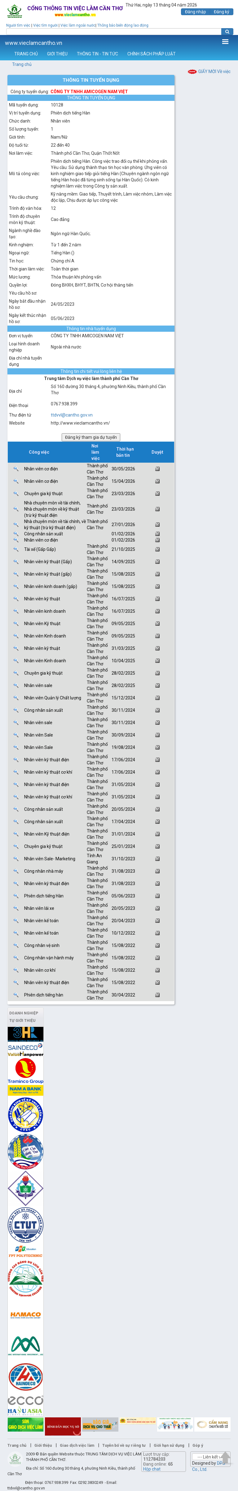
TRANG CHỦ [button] (26, 53)
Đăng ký (221, 11)
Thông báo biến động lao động (122, 25)
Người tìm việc (18, 25)
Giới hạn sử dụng (169, 1445)
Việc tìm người (45, 25)
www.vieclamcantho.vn (33, 43)
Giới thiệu (43, 1445)
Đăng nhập (195, 11)
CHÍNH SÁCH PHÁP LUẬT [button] (151, 53)
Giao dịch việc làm (77, 1445)
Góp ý (197, 1445)
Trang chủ (22, 64)
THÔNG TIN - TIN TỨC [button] (97, 53)
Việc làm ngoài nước (77, 25)
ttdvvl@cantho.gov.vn (72, 415)
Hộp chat (152, 1469)
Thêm (225, 41)
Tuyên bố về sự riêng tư (124, 1445)
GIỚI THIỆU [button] (57, 53)
